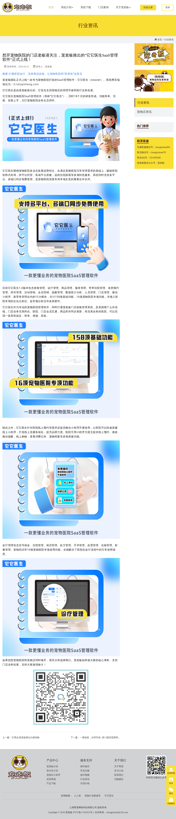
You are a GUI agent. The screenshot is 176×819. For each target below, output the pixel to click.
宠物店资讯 (144, 111)
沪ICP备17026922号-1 (83, 812)
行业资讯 (169, 39)
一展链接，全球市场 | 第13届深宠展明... (100, 737)
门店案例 (103, 7)
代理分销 (84, 783)
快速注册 (148, 7)
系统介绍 (67, 7)
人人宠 (77, 795)
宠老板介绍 (52, 766)
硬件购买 (84, 766)
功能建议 (118, 779)
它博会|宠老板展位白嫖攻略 (26, 737)
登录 (167, 7)
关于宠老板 (123, 7)
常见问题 (84, 770)
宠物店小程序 (53, 775)
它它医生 (109, 795)
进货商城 (51, 779)
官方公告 (118, 770)
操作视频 (84, 775)
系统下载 (85, 7)
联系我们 (118, 775)
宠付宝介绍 (52, 770)
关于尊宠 (118, 766)
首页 (51, 7)
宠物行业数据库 (93, 795)
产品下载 (51, 783)
